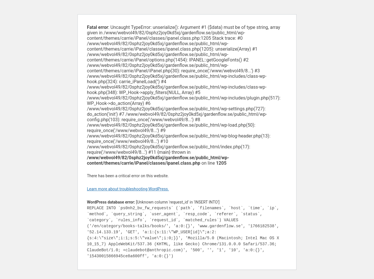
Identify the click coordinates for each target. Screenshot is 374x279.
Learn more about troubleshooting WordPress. (128, 189)
